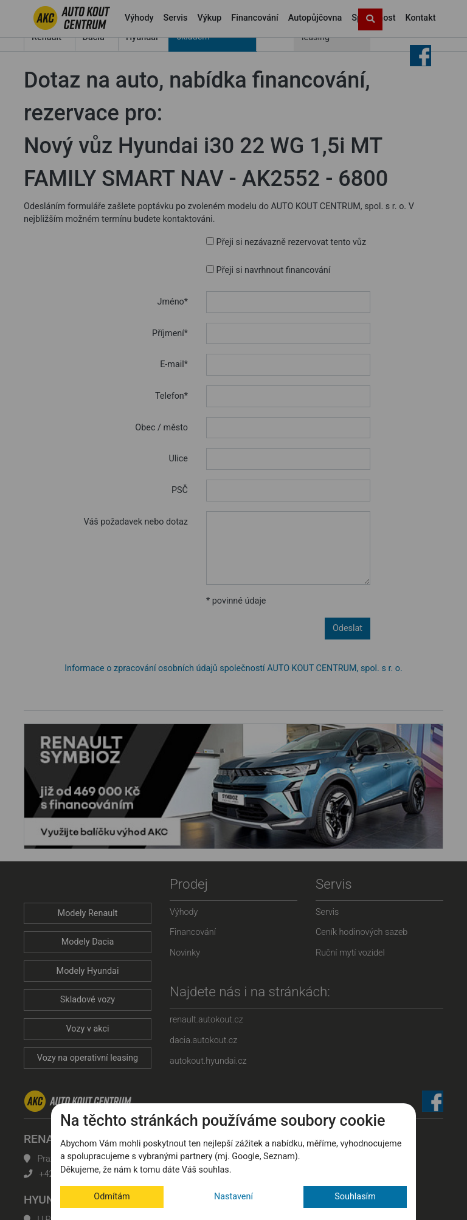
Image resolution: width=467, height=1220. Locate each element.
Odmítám (112, 1196)
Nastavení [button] (233, 1196)
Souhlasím (355, 1196)
